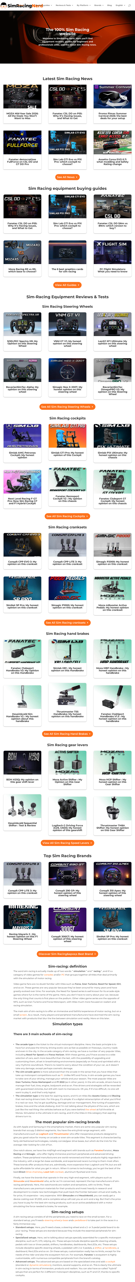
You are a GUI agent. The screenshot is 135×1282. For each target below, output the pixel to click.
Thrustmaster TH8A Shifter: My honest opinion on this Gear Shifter (113, 828)
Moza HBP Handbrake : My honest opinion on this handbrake (112, 670)
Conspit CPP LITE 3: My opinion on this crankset (67, 563)
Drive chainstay (34, 1172)
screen (23, 1015)
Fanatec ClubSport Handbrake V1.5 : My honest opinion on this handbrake (112, 718)
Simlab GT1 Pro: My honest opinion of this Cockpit (67, 454)
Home (20, 5)
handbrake (110, 1248)
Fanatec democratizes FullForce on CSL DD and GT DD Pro (22, 162)
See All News (65, 177)
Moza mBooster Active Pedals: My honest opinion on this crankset (113, 607)
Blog (109, 5)
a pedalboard (80, 1220)
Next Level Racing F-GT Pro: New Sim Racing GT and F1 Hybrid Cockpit (22, 501)
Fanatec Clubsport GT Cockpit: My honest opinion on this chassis (113, 501)
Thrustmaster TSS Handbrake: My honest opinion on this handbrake (67, 714)
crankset (54, 1172)
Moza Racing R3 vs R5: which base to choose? (22, 270)
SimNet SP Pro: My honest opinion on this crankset (22, 606)
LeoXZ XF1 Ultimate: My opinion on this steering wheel (112, 343)
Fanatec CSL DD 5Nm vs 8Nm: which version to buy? (113, 226)
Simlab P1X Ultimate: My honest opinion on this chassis (112, 455)
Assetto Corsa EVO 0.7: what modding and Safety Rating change (113, 162)
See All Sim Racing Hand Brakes (66, 733)
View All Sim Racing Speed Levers (66, 843)
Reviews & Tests (63, 5)
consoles (48, 975)
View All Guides (65, 285)
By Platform (82, 5)
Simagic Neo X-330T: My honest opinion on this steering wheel (67, 389)
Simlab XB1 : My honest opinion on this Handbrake (67, 669)
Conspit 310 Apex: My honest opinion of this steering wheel (112, 893)
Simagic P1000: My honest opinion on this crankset (67, 606)
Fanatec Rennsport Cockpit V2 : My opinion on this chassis (67, 499)
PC (62, 975)
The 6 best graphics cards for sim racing (67, 270)
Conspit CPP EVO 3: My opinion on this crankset (22, 563)
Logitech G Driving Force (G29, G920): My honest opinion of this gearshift (67, 828)
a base (64, 1220)
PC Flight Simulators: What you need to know (112, 270)
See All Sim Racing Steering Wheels (65, 406)
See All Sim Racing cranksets (65, 622)
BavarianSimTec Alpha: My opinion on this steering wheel (22, 389)
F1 (62, 1075)
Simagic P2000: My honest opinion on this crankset (112, 563)
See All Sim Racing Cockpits (66, 516)
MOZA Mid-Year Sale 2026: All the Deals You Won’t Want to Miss (22, 116)
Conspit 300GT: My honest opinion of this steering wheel (67, 939)
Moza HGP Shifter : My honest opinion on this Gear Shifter (112, 782)
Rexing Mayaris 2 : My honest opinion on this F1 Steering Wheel (22, 936)
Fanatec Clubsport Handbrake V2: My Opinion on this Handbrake (22, 670)
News (29, 5)
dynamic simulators (40, 1265)
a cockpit (110, 1261)
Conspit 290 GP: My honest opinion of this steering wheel (67, 893)
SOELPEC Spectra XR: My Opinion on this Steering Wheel (22, 343)
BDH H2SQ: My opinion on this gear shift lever (22, 780)
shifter (98, 1248)
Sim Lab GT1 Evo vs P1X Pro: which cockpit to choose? (67, 162)
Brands (97, 5)
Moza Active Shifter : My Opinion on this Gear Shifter (67, 782)
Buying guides (43, 5)
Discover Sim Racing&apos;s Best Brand (66, 954)
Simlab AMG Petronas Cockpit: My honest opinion (22, 455)
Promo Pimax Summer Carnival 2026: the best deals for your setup (113, 116)
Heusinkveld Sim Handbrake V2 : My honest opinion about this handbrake (22, 718)
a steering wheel (52, 1220)
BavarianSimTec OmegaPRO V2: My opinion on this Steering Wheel (112, 391)
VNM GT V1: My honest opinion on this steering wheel (67, 343)
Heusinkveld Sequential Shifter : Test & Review (22, 824)
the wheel (90, 1109)
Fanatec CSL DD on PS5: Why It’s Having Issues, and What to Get (67, 116)
